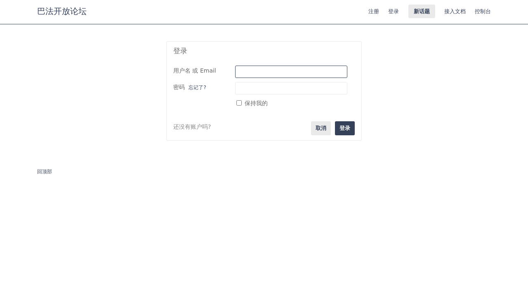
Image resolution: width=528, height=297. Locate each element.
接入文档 (455, 11)
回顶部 (44, 171)
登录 (393, 11)
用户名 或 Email (194, 70)
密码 (189, 87)
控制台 (483, 11)
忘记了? (197, 87)
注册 (373, 11)
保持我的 (252, 103)
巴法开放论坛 (62, 11)
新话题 (422, 11)
